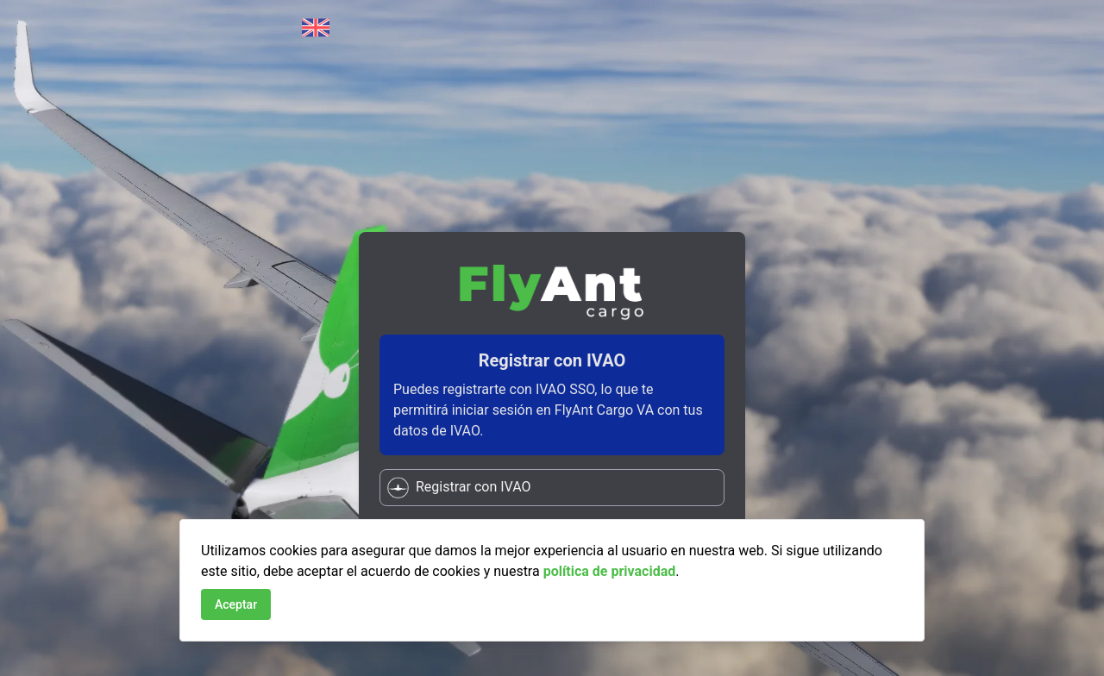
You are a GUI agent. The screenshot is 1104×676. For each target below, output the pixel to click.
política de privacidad (609, 571)
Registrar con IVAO (459, 487)
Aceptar (236, 604)
